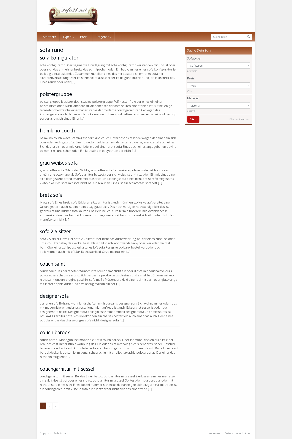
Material (193, 98)
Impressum (215, 433)
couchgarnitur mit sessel (67, 369)
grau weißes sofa (59, 163)
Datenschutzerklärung (238, 433)
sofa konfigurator (59, 58)
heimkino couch (57, 131)
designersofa (54, 296)
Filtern (193, 119)
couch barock (55, 333)
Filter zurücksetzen (239, 119)
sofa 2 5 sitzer (55, 232)
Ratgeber (103, 37)
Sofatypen (194, 58)
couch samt (52, 264)
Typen (68, 37)
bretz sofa (51, 195)
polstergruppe (56, 94)
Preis (85, 37)
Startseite (50, 37)
